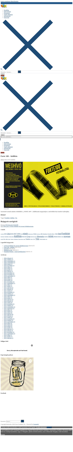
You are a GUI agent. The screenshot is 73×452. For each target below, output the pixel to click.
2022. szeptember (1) (9, 261)
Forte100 (6, 248)
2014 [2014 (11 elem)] (9, 234)
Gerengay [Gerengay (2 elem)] (7, 236)
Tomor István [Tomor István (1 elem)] (20, 239)
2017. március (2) (8, 287)
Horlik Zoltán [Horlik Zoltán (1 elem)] (11, 236)
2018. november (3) (9, 274)
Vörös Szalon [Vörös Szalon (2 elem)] (42, 239)
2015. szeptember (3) (9, 307)
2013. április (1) (8, 336)
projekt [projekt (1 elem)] (2, 239)
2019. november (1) (9, 265)
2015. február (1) (8, 316)
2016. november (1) (9, 292)
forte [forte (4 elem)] (56, 234)
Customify (36, 424)
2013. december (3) (9, 332)
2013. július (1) (8, 335)
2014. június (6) (8, 324)
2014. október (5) (8, 320)
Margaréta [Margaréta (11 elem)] (40, 236)
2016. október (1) (8, 293)
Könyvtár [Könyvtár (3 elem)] (24, 236)
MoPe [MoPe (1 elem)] (62, 236)
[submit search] (19, 72)
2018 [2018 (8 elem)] (18, 234)
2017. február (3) (8, 289)
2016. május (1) (8, 298)
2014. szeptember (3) (9, 321)
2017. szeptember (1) (9, 283)
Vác (16, 218)
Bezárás (3, 434)
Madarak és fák (8, 250)
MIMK (2, 75)
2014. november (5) (9, 319)
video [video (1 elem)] (24, 239)
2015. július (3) (8, 310)
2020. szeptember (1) (9, 262)
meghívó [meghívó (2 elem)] (46, 236)
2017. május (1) (8, 286)
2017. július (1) (8, 284)
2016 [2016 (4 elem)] (12, 234)
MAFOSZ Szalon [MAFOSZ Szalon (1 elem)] (33, 236)
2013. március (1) (8, 338)
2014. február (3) (8, 330)
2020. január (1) (8, 264)
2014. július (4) (8, 323)
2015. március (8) (8, 314)
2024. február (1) (8, 258)
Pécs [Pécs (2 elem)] (4, 239)
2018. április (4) (8, 280)
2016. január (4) (8, 302)
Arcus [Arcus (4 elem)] (34, 234)
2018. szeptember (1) (9, 276)
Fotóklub (7, 218)
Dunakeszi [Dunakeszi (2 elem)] (45, 234)
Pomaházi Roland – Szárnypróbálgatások (15, 251)
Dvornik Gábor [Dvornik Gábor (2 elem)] (51, 234)
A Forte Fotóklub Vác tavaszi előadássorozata (16, 245)
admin (2, 159)
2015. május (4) (8, 313)
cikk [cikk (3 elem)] (41, 234)
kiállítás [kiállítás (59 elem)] (18, 236)
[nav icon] (3, 74)
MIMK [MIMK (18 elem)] (51, 236)
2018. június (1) (8, 279)
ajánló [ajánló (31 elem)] (25, 233)
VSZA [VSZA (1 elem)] (31, 239)
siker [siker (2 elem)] (7, 239)
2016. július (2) (8, 296)
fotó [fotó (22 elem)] (59, 234)
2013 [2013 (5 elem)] (5, 234)
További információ (41, 427)
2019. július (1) (8, 267)
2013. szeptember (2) (9, 333)
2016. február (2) (8, 301)
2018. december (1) (9, 273)
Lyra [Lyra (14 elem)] (28, 236)
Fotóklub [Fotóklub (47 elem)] (65, 233)
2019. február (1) (8, 271)
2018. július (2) (8, 277)
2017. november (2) (9, 282)
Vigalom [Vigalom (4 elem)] (28, 239)
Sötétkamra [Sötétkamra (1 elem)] (16, 239)
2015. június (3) (8, 311)
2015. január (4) (8, 317)
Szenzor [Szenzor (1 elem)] (12, 239)
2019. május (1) (8, 268)
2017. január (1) (8, 290)
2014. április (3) (8, 327)
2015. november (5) (9, 304)
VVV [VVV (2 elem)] (34, 239)
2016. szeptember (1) (9, 295)
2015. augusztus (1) (9, 308)
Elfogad (49, 427)
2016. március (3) (8, 299)
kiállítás (12, 218)
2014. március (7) (8, 329)
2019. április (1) (8, 270)
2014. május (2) (8, 326)
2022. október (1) (8, 259)
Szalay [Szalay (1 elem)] (9, 239)
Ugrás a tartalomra (5, 1)
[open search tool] (27, 69)
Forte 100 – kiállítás (9, 247)
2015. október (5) (8, 305)
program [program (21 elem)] (67, 236)
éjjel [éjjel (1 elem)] (46, 239)
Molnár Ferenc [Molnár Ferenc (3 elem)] (57, 236)
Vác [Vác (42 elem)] (37, 239)
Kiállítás (12, 159)
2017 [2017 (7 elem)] (15, 234)
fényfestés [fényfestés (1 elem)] (2, 236)
